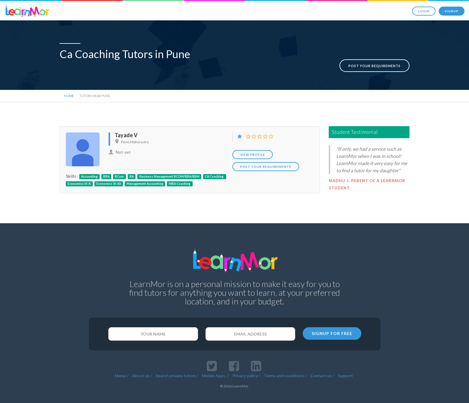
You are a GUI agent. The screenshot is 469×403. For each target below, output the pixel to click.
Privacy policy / (246, 364)
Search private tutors (176, 364)
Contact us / (322, 364)
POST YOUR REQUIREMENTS (265, 156)
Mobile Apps (214, 364)
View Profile (252, 144)
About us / (142, 364)
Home (69, 85)
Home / (121, 364)
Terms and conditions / (285, 364)
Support (345, 364)
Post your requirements (374, 55)
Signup (452, 11)
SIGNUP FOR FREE (332, 322)
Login (424, 11)
